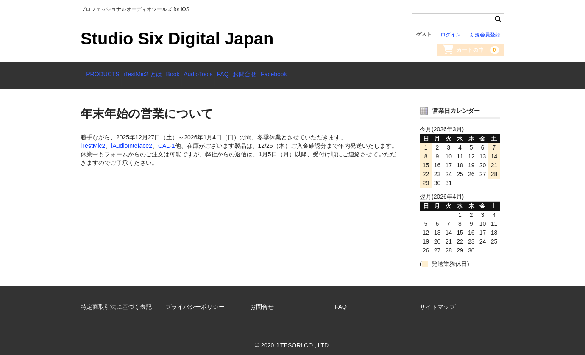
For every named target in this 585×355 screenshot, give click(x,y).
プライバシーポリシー (195, 301)
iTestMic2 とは (159, 75)
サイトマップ (437, 301)
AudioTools (241, 75)
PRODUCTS (106, 75)
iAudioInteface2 (131, 140)
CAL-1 (166, 140)
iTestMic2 (93, 140)
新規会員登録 (485, 35)
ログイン (450, 35)
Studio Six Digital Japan (177, 38)
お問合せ (314, 75)
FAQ (279, 75)
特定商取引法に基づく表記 (116, 301)
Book (202, 75)
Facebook (356, 75)
